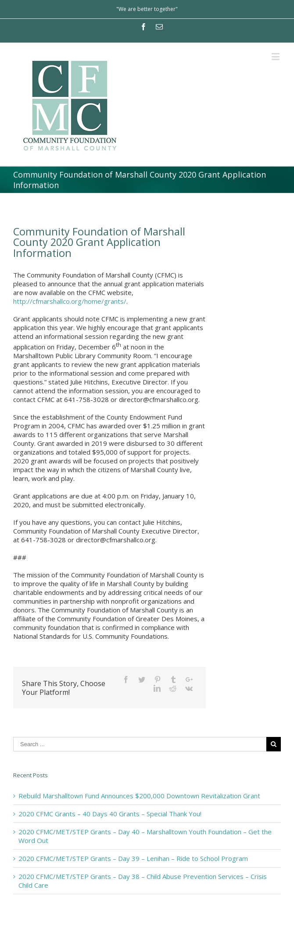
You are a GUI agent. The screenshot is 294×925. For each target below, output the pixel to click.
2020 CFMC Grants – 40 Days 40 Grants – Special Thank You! (109, 813)
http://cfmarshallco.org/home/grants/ (69, 301)
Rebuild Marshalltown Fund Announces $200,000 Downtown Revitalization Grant (139, 795)
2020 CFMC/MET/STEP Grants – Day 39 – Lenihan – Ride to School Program (133, 858)
